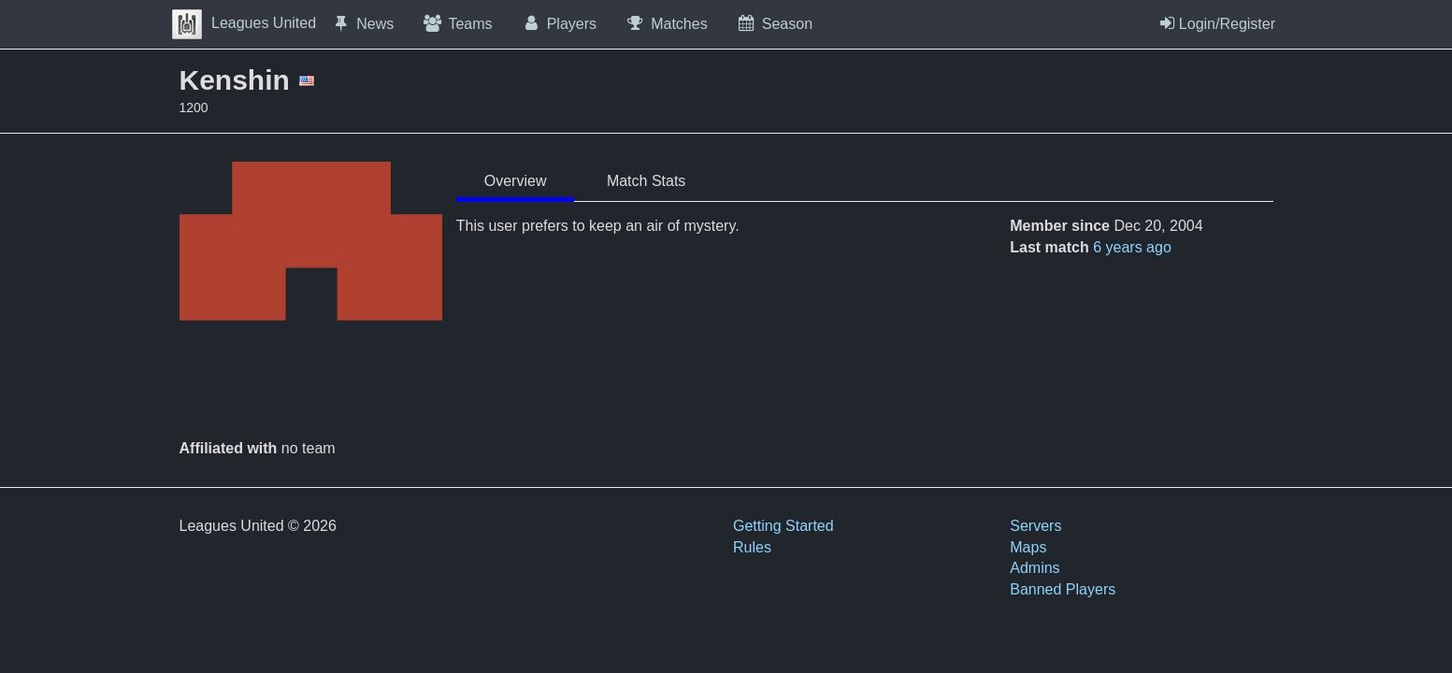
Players (559, 23)
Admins (1034, 568)
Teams (457, 23)
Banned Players (1062, 589)
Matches (666, 23)
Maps (1028, 547)
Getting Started (783, 526)
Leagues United (244, 23)
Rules (752, 547)
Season (774, 23)
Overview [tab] (515, 181)
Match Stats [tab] (646, 181)
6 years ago (1132, 247)
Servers (1035, 526)
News (362, 23)
